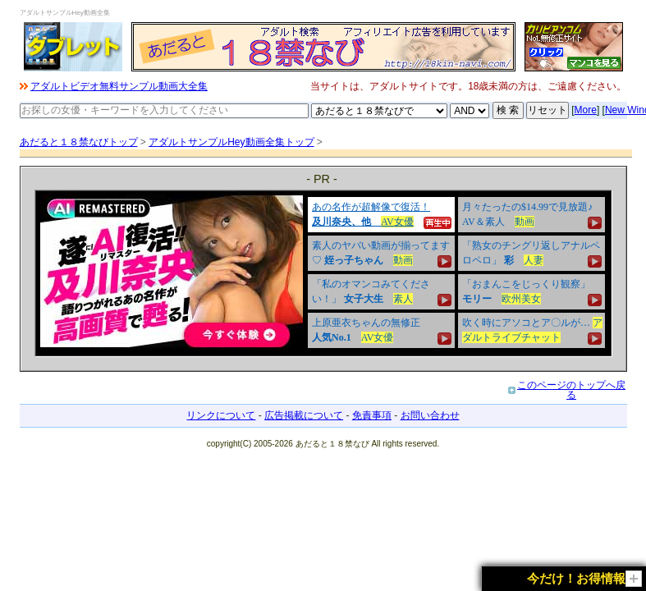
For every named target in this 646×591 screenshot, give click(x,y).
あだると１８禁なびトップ (79, 142)
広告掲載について (303, 415)
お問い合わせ (430, 415)
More (586, 110)
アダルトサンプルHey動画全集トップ (231, 142)
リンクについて (220, 415)
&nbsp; (323, 273)
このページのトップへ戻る (571, 390)
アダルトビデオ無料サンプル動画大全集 (119, 86)
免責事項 (372, 415)
